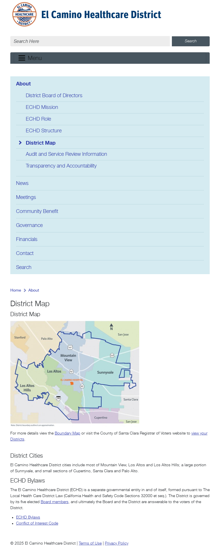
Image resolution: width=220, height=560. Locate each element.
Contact (25, 253)
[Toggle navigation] (110, 58)
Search (24, 267)
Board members (54, 502)
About (23, 83)
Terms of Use (90, 543)
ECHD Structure (44, 130)
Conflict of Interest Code (37, 523)
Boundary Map (67, 433)
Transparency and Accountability (61, 166)
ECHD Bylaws (28, 517)
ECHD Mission (42, 107)
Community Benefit (37, 211)
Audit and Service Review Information (66, 154)
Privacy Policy (116, 543)
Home (15, 290)
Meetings (26, 197)
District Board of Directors (54, 95)
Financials (27, 239)
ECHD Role (38, 119)
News (22, 183)
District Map (41, 142)
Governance (29, 225)
